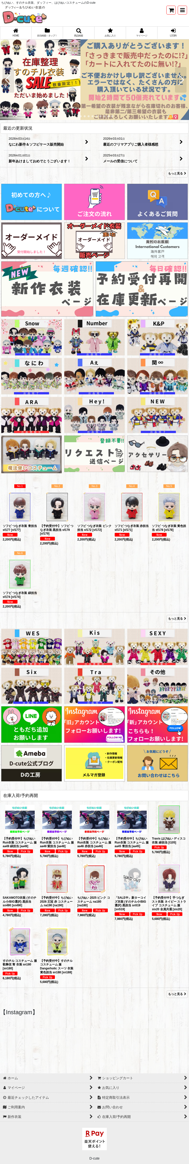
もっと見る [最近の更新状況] (177, 173)
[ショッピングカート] (171, 10)
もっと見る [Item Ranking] (177, 618)
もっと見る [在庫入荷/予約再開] (177, 994)
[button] (182, 10)
